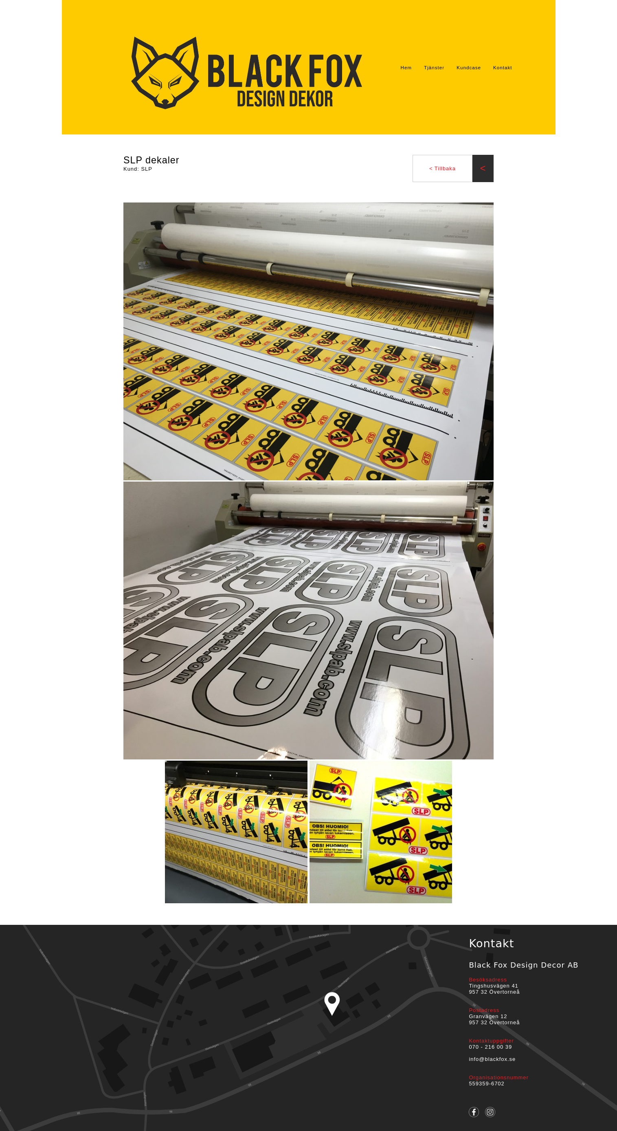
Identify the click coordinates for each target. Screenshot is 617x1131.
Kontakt (502, 67)
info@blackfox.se (492, 1059)
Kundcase (469, 67)
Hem (406, 67)
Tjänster (434, 67)
